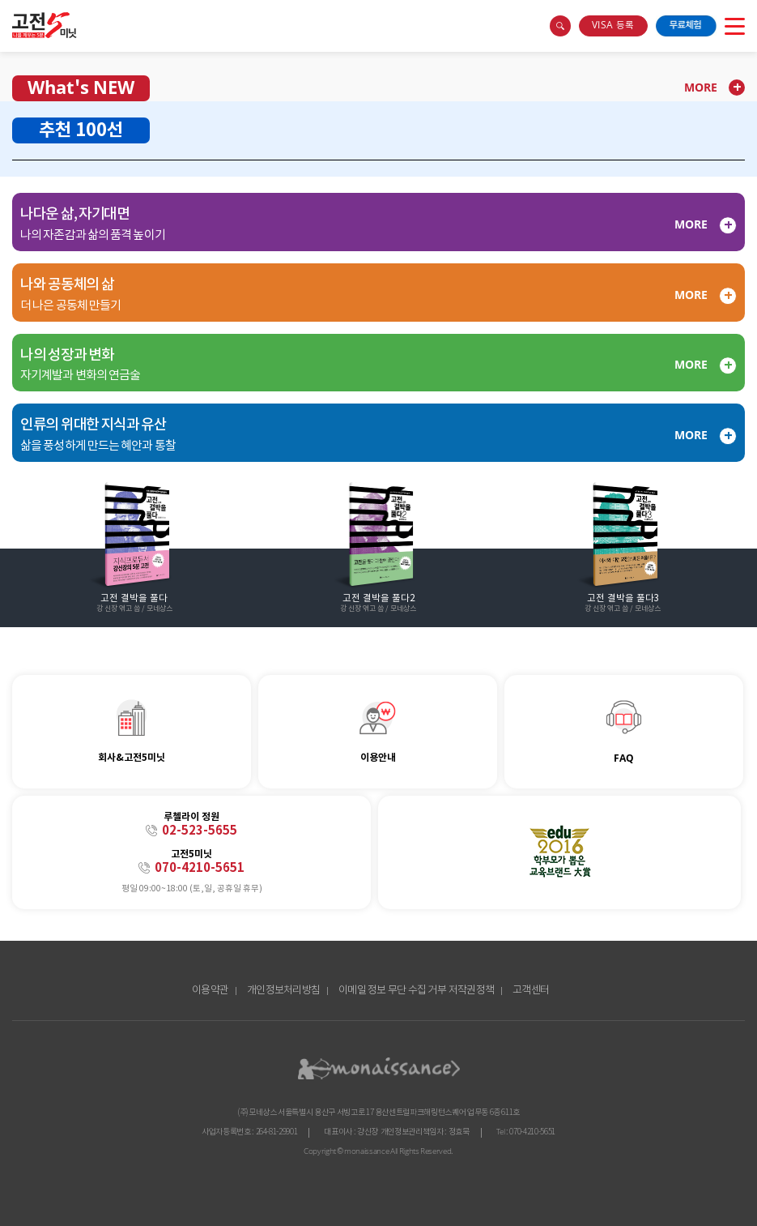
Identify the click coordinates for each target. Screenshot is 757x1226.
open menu (735, 25)
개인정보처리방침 (283, 991)
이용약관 (210, 991)
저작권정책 (471, 991)
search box (560, 25)
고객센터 (530, 991)
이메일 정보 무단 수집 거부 (392, 991)
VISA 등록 (613, 25)
